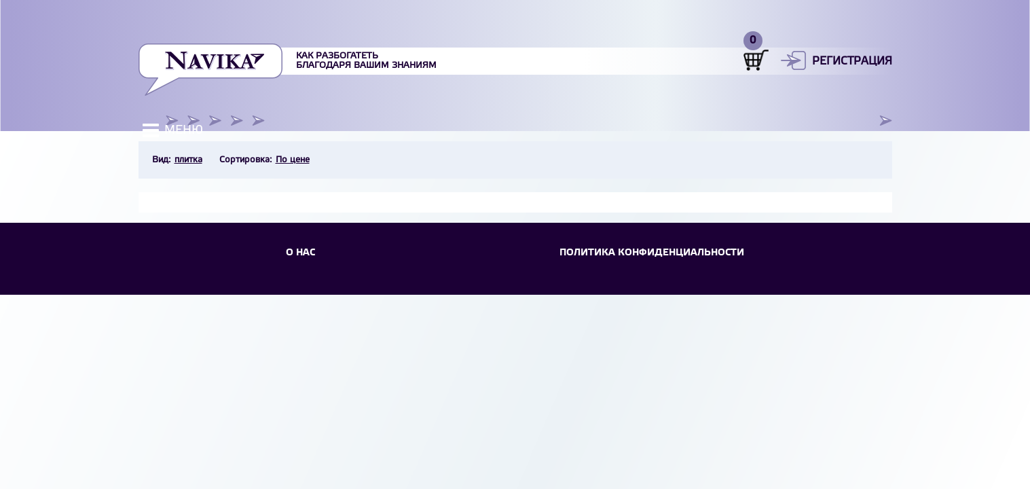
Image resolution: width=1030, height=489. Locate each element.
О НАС (300, 253)
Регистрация (852, 61)
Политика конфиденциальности (651, 253)
